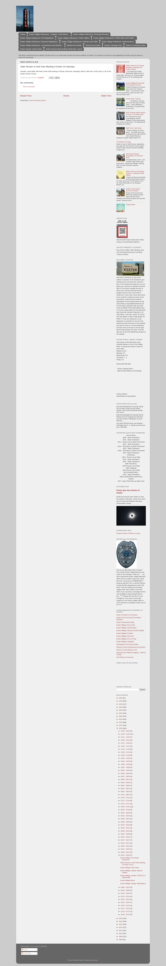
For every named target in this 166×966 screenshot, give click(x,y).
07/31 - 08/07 (125, 794)
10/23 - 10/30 (125, 758)
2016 (121, 728)
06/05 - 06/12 (125, 819)
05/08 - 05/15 (125, 831)
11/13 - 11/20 (125, 749)
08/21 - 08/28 (125, 785)
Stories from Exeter (74, 45)
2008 (121, 939)
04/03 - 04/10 (125, 846)
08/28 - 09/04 (125, 782)
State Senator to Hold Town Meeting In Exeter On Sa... (132, 863)
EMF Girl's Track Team (134, 128)
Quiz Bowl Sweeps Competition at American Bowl (134, 155)
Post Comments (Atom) (38, 100)
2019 (121, 719)
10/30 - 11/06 (125, 755)
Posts (24, 949)
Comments (26, 953)
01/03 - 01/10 (125, 914)
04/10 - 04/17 (125, 843)
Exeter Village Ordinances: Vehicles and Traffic (80, 42)
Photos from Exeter (93, 45)
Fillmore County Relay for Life (126, 650)
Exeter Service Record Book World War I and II (64, 49)
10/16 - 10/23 (125, 761)
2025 (121, 701)
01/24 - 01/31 (125, 905)
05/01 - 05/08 (125, 834)
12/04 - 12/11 (125, 740)
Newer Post (25, 96)
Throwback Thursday (123, 142)
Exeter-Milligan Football (124, 633)
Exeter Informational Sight (125, 622)
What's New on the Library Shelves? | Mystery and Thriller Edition (135, 67)
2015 (121, 918)
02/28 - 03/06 (125, 890)
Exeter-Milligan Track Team (129, 867)
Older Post (106, 96)
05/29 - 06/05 (125, 822)
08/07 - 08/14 (125, 791)
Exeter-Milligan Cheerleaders (126, 628)
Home (23, 34)
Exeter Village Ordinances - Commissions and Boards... (41, 45)
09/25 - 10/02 (125, 770)
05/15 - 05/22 (125, 828)
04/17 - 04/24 (125, 840)
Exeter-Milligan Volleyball (125, 641)
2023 (121, 707)
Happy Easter (130, 204)
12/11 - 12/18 (125, 737)
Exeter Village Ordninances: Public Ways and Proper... (114, 38)
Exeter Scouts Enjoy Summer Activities (133, 190)
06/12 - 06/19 (125, 816)
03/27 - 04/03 (125, 849)
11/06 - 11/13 (125, 752)
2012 (121, 927)
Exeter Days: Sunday (133, 99)
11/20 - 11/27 (125, 746)
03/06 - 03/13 (125, 887)
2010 (121, 933)
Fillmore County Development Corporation (130, 647)
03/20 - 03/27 (125, 852)
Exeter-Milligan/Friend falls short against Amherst (135, 84)
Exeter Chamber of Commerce (127, 615)
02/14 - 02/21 (125, 896)
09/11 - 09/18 (125, 776)
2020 (121, 716)
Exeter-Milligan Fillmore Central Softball (130, 630)
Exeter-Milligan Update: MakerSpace (133, 883)
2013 (121, 924)
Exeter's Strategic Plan (113, 45)
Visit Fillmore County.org (124, 657)
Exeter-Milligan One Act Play (126, 639)
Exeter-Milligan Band (127, 880)
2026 (121, 698)
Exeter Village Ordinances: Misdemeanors (118, 42)
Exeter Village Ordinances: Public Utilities (73, 38)
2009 (121, 936)
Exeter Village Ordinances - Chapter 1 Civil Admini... (49, 34)
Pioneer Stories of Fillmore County (128, 533)
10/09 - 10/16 (125, 764)
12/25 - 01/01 (125, 731)
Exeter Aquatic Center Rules (31, 49)
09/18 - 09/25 (125, 773)
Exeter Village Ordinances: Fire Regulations (37, 38)
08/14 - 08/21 (125, 788)
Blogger (95, 960)
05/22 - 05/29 (125, 825)
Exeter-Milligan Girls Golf (125, 636)
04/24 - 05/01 (125, 837)
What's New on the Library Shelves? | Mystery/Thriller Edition (135, 173)
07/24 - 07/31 (125, 797)
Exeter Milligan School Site (125, 625)
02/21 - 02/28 (125, 893)
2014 (121, 921)
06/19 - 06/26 (125, 813)
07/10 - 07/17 (125, 804)
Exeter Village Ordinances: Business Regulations (39, 42)
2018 (121, 722)
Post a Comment (29, 87)
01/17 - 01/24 (125, 908)
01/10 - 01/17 (125, 911)
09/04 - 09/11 (125, 779)
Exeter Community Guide (135, 45)
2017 (121, 725)
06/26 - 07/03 (125, 810)
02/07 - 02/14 (125, 899)
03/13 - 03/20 (125, 855)
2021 (121, 713)
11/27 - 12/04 (125, 743)
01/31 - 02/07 (125, 902)
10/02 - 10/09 (125, 767)
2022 (121, 710)
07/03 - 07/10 (125, 807)
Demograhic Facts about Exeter (127, 644)
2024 (121, 704)
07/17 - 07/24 (125, 800)
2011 (121, 930)
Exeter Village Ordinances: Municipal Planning (91, 34)
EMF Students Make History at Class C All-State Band (135, 113)
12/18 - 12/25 (125, 734)
